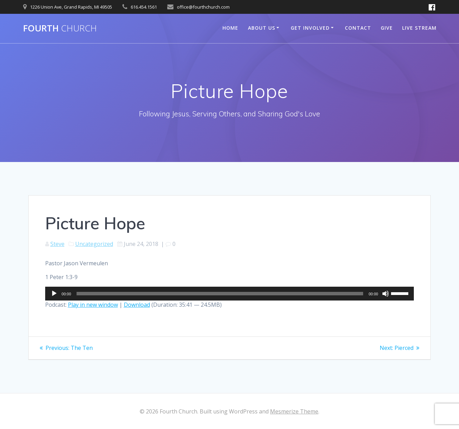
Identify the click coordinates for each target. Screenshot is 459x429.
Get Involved (310, 28)
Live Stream (419, 28)
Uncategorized (94, 244)
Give (387, 28)
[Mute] (385, 293)
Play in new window (93, 304)
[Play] (54, 293)
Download (137, 304)
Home (230, 28)
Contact (358, 28)
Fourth (60, 28)
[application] (229, 294)
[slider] (220, 293)
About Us (261, 28)
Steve (57, 244)
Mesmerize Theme (294, 411)
